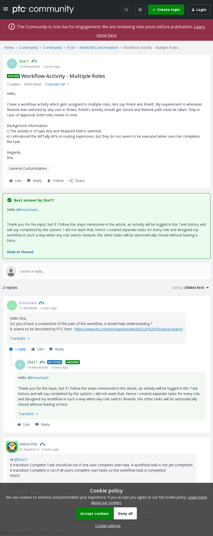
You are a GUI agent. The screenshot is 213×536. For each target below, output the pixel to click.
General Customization (28, 168)
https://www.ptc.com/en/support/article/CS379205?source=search (129, 329)
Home (9, 47)
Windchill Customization (99, 47)
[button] (6, 10)
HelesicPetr (28, 444)
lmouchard (28, 302)
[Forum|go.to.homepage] (43, 9)
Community (28, 47)
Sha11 (24, 61)
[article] (106, 326)
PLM (71, 47)
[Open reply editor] (106, 271)
